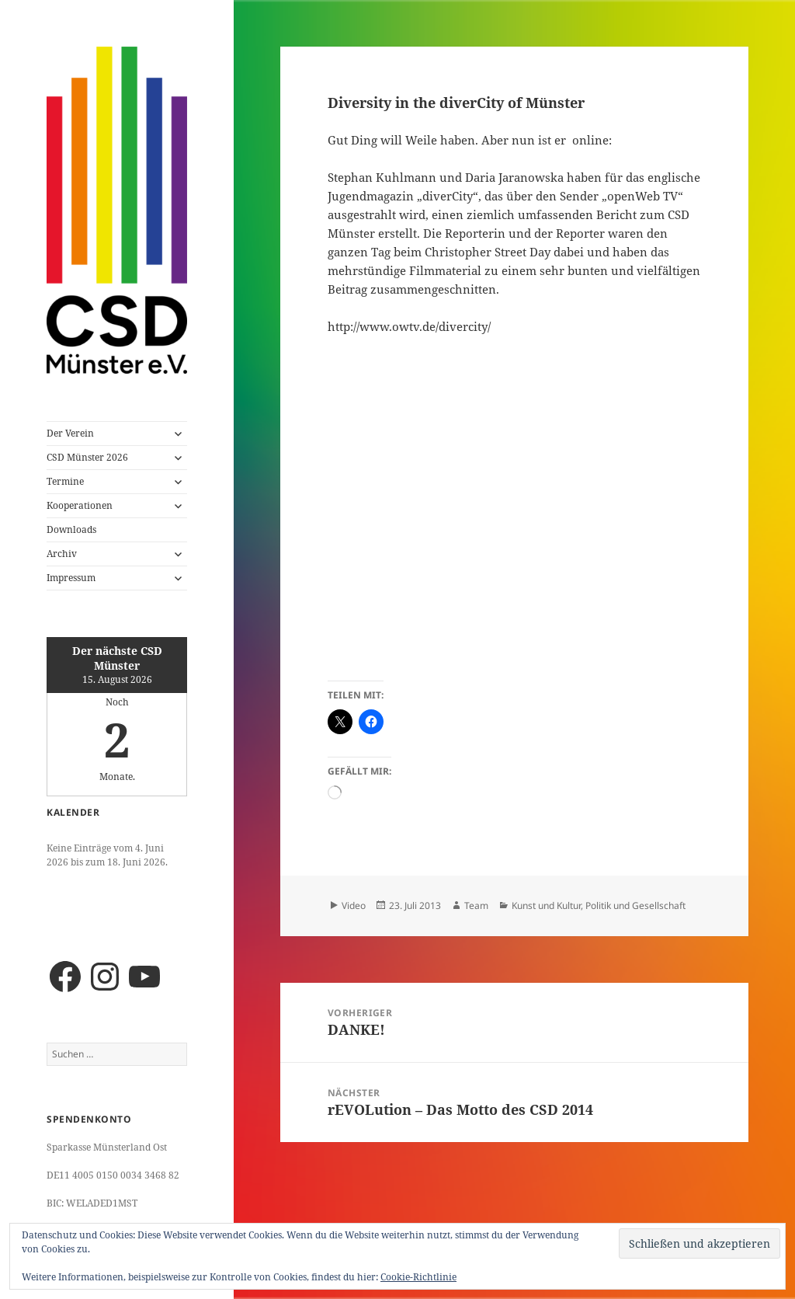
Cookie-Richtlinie (418, 1276)
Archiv (62, 553)
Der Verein (70, 433)
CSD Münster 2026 (87, 457)
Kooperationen (80, 505)
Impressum (71, 577)
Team (476, 905)
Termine (65, 481)
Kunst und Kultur (546, 905)
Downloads (71, 529)
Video (354, 905)
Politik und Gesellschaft (635, 905)
